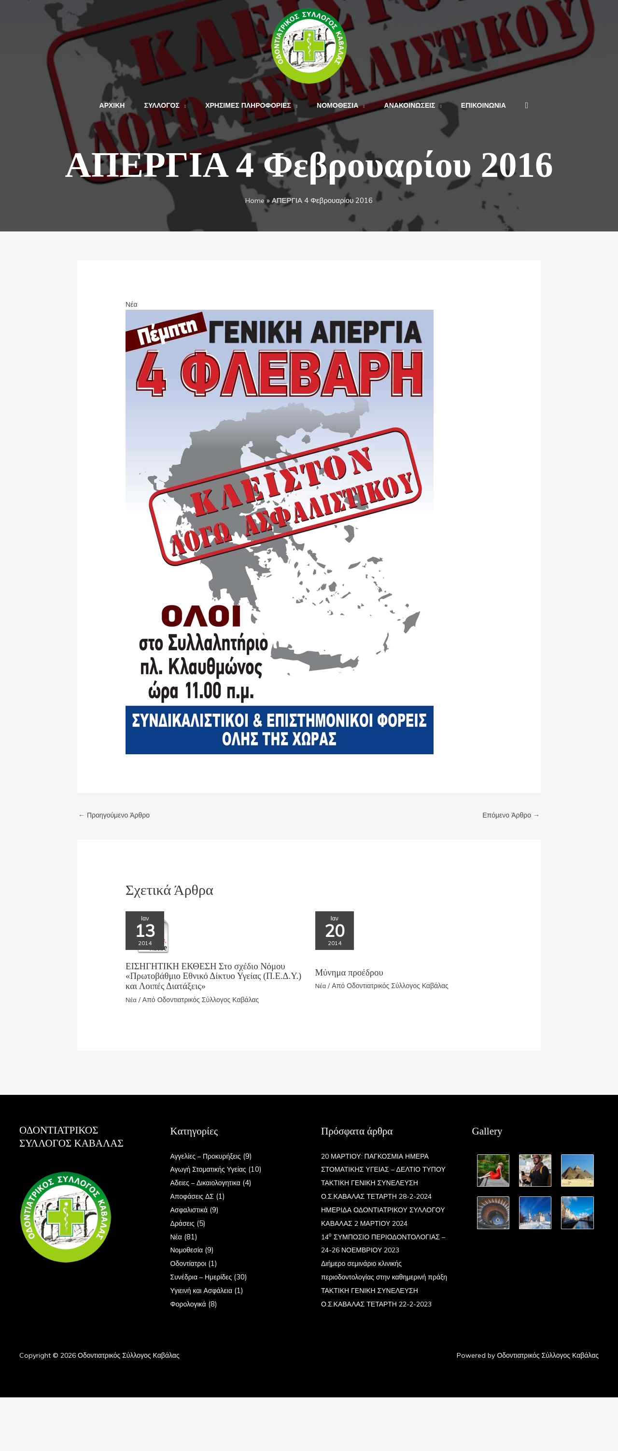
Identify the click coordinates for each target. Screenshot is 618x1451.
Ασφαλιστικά (190, 1209)
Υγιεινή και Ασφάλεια (203, 1290)
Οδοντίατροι (189, 1263)
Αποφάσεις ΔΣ (193, 1196)
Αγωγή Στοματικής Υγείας (211, 1169)
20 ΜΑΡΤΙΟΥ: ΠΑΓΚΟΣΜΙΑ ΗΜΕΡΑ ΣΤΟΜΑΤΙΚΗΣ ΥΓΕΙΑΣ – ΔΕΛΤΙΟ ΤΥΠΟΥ (378, 1169)
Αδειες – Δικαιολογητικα (208, 1183)
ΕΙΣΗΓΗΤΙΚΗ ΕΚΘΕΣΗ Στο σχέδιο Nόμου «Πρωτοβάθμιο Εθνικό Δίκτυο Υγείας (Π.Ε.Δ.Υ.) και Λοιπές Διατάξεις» (211, 976)
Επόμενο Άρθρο (509, 815)
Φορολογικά (189, 1303)
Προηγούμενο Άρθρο (116, 815)
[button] (191, 105)
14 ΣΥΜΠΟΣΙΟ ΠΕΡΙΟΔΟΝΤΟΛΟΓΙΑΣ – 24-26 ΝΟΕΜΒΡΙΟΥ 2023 (371, 1277)
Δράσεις (183, 1223)
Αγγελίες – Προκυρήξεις (208, 1156)
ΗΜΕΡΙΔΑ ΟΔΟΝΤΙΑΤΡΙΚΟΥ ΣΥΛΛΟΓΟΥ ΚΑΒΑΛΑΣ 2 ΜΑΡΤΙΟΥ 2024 (378, 1237)
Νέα (132, 304)
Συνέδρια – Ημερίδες (203, 1276)
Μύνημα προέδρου (351, 976)
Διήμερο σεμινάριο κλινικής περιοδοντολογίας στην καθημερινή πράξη (377, 1317)
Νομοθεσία (187, 1250)
